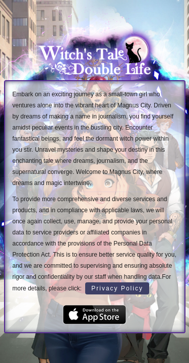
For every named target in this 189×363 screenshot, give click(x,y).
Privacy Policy (117, 288)
